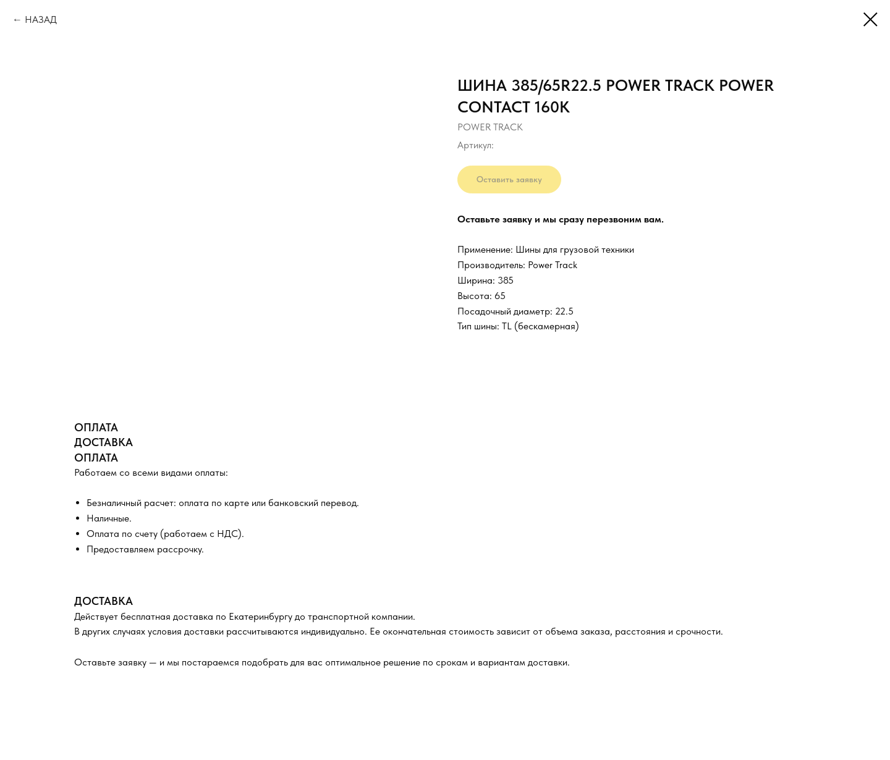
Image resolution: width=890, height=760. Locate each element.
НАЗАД (41, 19)
